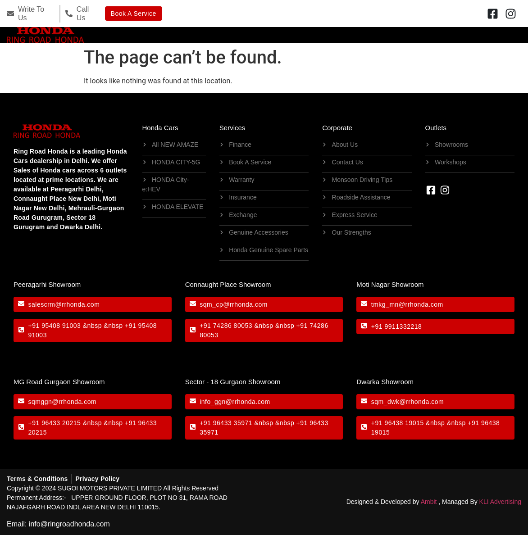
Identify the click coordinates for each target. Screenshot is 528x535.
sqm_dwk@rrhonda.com (407, 401)
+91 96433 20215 (54, 422)
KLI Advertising (500, 501)
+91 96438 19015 (397, 422)
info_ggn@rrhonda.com (235, 401)
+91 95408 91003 (54, 325)
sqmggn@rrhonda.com (62, 401)
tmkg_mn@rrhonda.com (407, 304)
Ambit (429, 501)
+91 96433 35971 (226, 422)
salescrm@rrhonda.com (64, 304)
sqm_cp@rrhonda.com (234, 304)
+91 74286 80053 (226, 325)
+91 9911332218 (396, 326)
